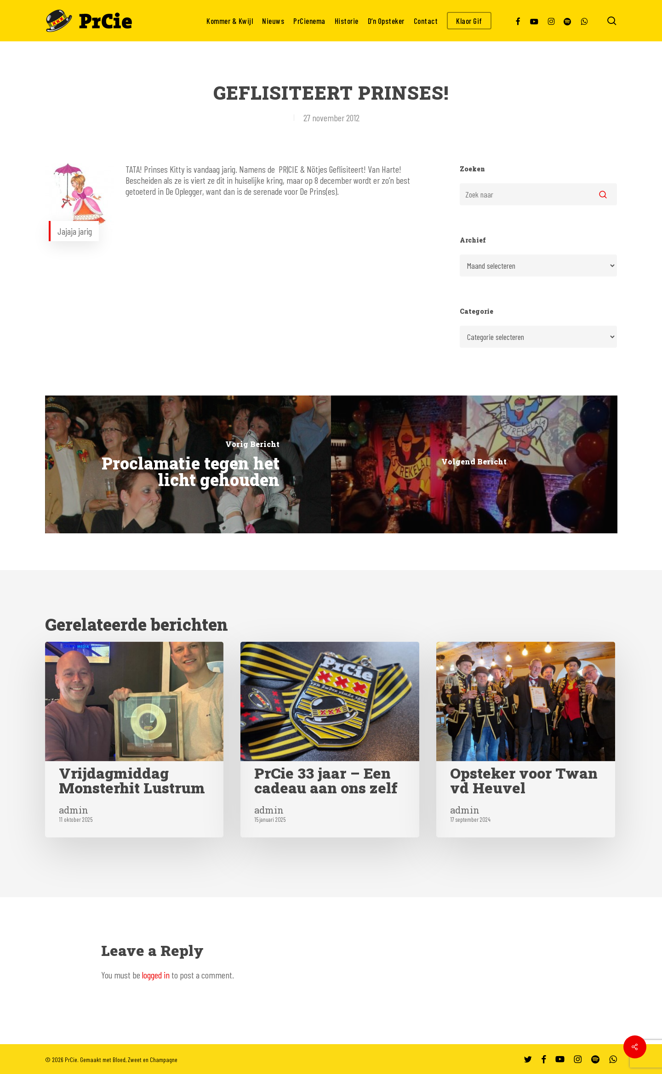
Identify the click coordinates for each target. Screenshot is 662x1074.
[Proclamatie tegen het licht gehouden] (188, 464)
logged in (156, 974)
